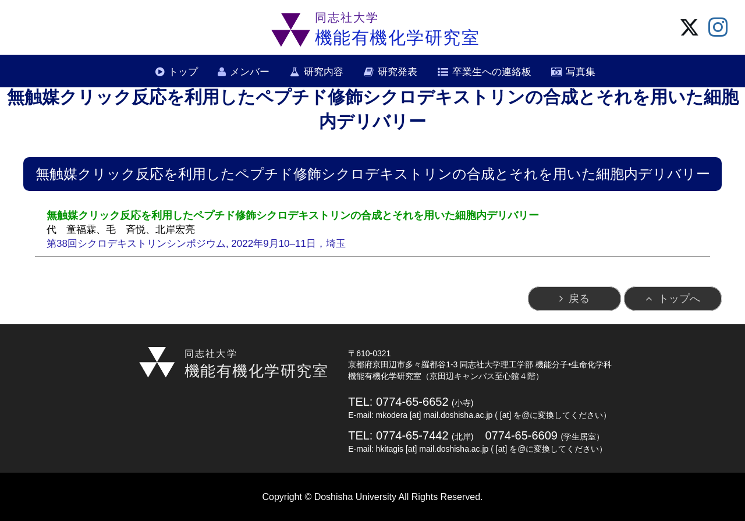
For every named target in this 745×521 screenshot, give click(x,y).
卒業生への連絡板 (491, 71)
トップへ (679, 298)
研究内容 (323, 71)
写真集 (580, 71)
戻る (579, 298)
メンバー (249, 71)
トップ (183, 71)
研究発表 (397, 71)
